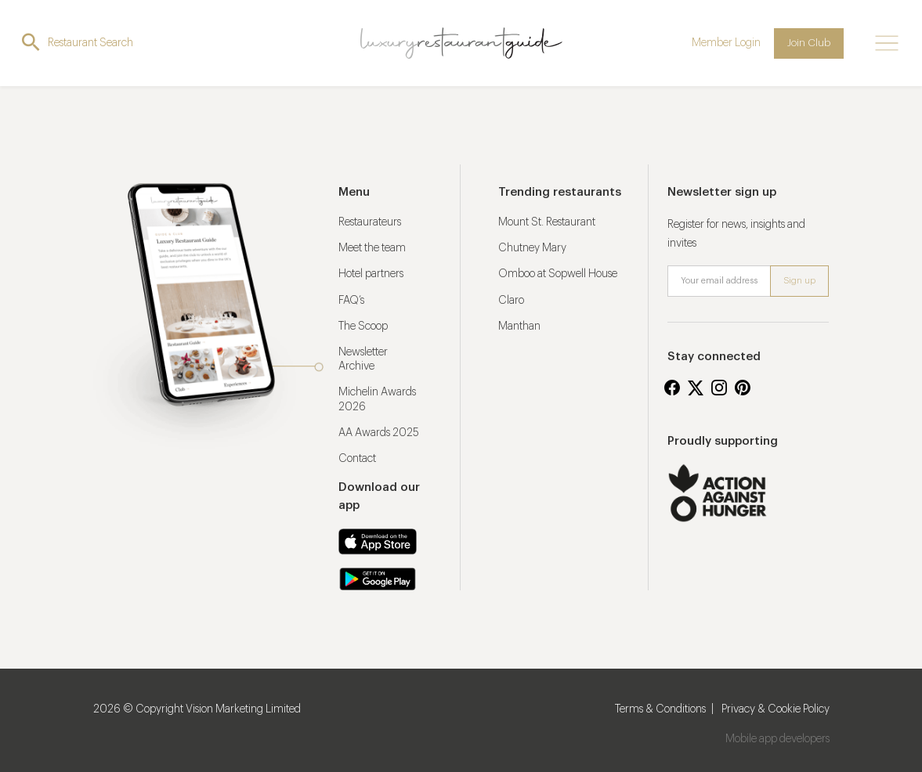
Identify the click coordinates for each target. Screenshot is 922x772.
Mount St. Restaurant (546, 222)
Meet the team (372, 248)
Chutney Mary (532, 248)
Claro (511, 300)
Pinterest (742, 387)
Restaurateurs (369, 222)
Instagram (719, 387)
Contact (357, 458)
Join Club (808, 43)
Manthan (519, 326)
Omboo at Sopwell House (557, 274)
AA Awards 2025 (378, 432)
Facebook (672, 387)
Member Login (726, 43)
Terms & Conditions (660, 709)
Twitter (695, 387)
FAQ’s (351, 300)
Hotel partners (370, 274)
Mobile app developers (777, 739)
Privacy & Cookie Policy (775, 709)
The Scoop (363, 326)
